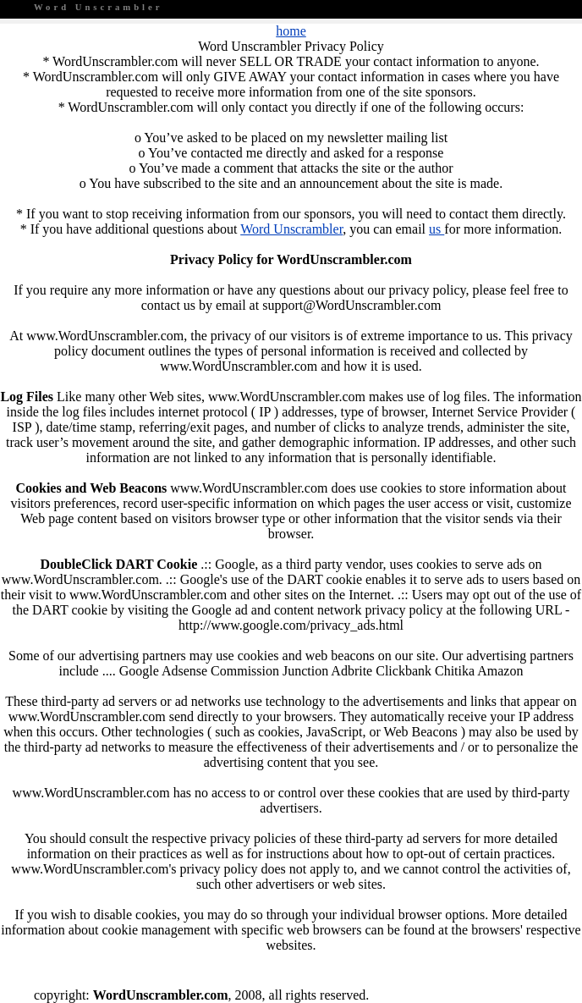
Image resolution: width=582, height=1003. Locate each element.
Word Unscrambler (291, 229)
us (436, 229)
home (291, 31)
